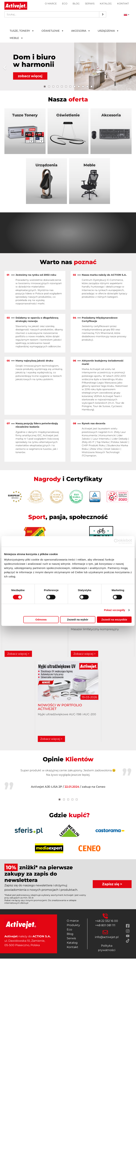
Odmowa (40, 619)
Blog (76, 3)
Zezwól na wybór (77, 619)
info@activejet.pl (107, 937)
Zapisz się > (112, 884)
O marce (51, 3)
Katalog (106, 3)
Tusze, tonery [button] (22, 30)
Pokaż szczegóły (114, 610)
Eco (64, 3)
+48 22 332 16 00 (106, 921)
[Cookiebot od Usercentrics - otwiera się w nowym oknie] (116, 541)
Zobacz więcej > (18, 653)
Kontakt (123, 3)
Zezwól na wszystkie (114, 619)
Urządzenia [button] (108, 30)
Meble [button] (16, 38)
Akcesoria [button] (80, 30)
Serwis (89, 3)
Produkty (73, 925)
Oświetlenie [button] (52, 30)
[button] (5, 67)
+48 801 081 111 (105, 925)
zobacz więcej (30, 76)
